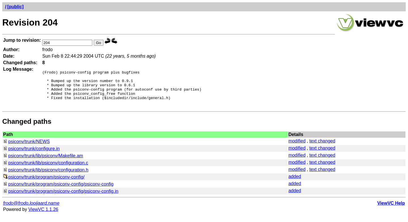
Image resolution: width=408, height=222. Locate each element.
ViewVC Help (391, 210)
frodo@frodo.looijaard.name (31, 210)
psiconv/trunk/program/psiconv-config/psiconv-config (58, 191)
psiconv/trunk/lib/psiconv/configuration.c (45, 169)
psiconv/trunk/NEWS (26, 148)
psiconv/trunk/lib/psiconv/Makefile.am (43, 162)
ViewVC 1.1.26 (43, 216)
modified (296, 147)
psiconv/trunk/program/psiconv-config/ (43, 183)
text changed (322, 147)
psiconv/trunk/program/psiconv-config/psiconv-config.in (60, 198)
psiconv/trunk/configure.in (31, 155)
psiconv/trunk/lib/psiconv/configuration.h (45, 176)
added (294, 183)
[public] (15, 6)
